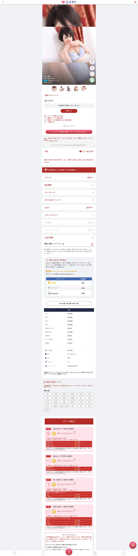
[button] (3, 2)
